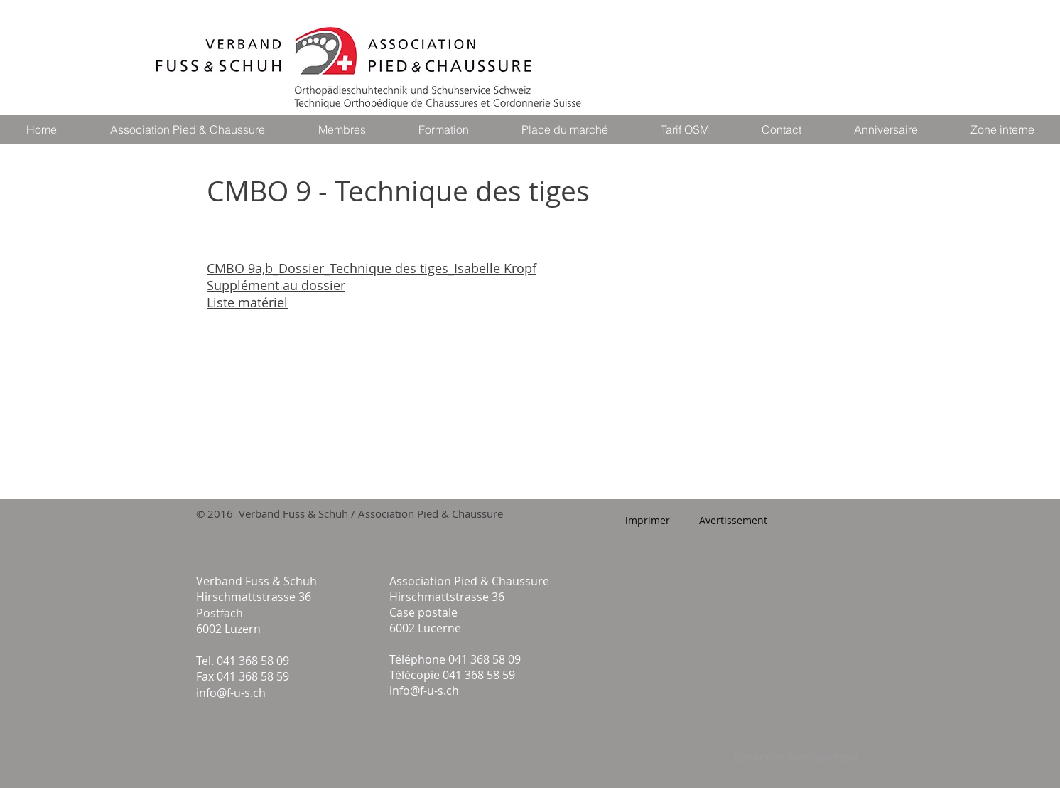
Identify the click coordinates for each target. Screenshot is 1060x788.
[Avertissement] (732, 520)
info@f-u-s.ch (231, 693)
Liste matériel (247, 302)
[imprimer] (647, 520)
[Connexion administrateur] (797, 757)
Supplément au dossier (276, 285)
